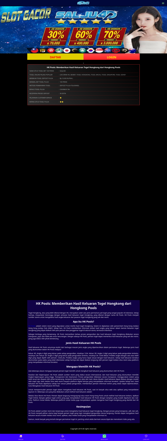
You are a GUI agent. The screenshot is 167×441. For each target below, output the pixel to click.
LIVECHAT (146, 437)
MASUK (20, 437)
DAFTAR (55, 57)
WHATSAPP (104, 437)
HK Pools (31, 326)
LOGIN (111, 57)
